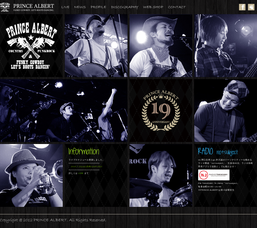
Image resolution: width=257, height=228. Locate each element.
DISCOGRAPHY (127, 7)
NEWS (83, 7)
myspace (252, 7)
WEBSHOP (155, 7)
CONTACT (179, 7)
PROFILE (101, 7)
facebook (243, 7)
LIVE (68, 7)
